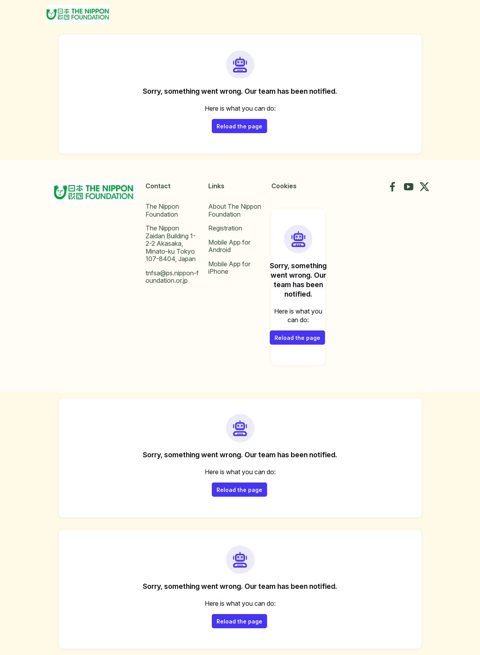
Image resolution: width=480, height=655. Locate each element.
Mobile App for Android (229, 246)
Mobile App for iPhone (229, 268)
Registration (225, 228)
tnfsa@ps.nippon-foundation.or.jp (172, 277)
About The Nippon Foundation (234, 210)
